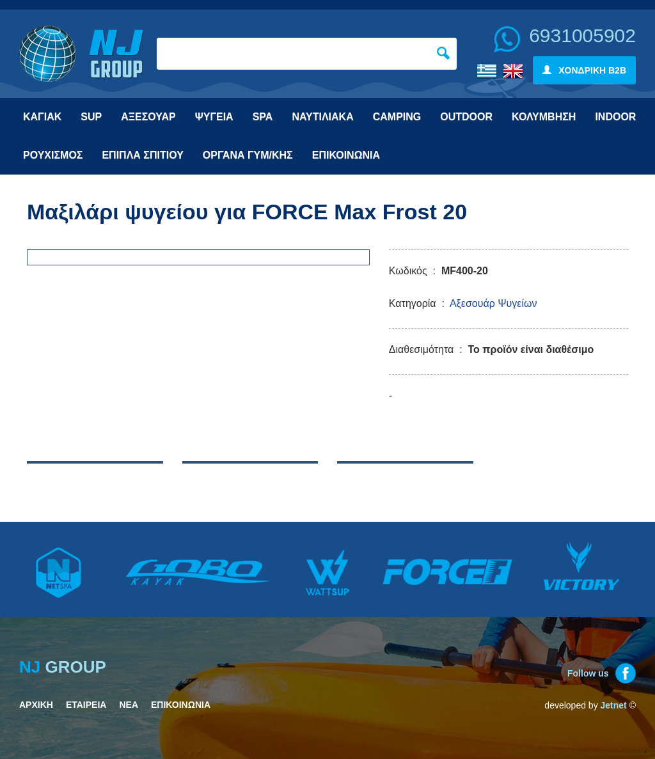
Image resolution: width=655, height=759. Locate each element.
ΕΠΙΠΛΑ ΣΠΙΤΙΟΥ (142, 155)
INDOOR (615, 116)
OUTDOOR (466, 116)
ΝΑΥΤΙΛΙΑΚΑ (322, 116)
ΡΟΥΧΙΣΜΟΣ (53, 155)
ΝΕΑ (128, 705)
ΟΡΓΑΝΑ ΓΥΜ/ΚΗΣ (248, 155)
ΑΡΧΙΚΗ (36, 705)
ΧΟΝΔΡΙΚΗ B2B (584, 70)
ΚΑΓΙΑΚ (42, 116)
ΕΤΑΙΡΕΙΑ (86, 705)
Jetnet (614, 705)
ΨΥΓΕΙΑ (214, 116)
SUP (91, 116)
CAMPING (397, 116)
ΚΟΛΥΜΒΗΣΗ (544, 116)
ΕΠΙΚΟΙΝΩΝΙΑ (346, 155)
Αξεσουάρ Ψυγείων (493, 303)
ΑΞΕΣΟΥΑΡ (148, 116)
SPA (263, 116)
